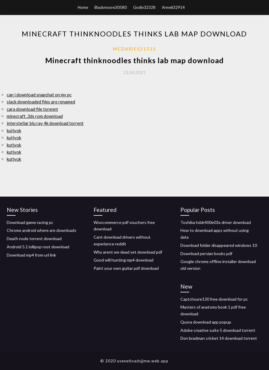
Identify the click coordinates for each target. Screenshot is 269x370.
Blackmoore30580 (110, 7)
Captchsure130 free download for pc (214, 299)
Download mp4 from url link (31, 254)
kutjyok (14, 130)
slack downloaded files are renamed (41, 101)
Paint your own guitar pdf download (126, 268)
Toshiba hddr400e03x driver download (215, 222)
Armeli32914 (173, 7)
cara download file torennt (32, 109)
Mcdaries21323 (134, 48)
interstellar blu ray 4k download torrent (45, 123)
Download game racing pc (30, 222)
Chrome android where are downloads (41, 230)
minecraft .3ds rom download (35, 116)
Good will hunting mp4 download (123, 259)
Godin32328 (144, 7)
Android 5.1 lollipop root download (38, 246)
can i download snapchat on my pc (39, 94)
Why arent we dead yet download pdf (128, 252)
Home (83, 7)
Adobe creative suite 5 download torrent (217, 330)
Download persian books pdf (206, 253)
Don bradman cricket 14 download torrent (218, 338)
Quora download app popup (205, 321)
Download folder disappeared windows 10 (218, 245)
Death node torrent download (34, 238)
